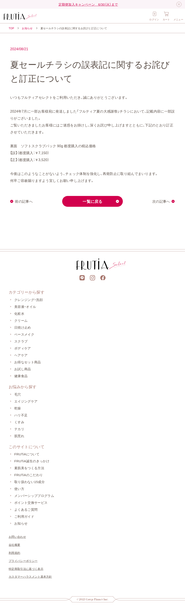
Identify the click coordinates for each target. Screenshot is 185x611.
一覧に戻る (92, 201)
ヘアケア (21, 355)
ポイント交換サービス (30, 502)
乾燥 (17, 408)
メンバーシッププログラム (34, 495)
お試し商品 (22, 369)
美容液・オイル (25, 306)
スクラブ (21, 341)
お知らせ (27, 28)
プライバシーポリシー (23, 561)
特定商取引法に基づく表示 (26, 569)
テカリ (19, 429)
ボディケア (22, 348)
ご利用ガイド (24, 516)
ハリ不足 (21, 415)
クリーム (21, 320)
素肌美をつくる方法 (29, 468)
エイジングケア (25, 401)
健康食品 (21, 375)
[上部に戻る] (92, 241)
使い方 (19, 488)
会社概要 (14, 545)
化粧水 (19, 313)
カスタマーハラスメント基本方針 (30, 576)
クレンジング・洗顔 (28, 299)
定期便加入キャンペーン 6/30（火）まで (88, 4)
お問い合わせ (17, 537)
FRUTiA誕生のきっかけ (31, 461)
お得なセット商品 (27, 362)
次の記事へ (161, 201)
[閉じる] (179, 4)
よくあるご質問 (25, 509)
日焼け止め (22, 327)
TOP (11, 28)
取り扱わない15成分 (29, 481)
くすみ (19, 422)
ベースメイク (24, 334)
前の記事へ (24, 201)
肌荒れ (19, 435)
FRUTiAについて (26, 454)
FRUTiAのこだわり (28, 474)
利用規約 (14, 553)
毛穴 (17, 394)
